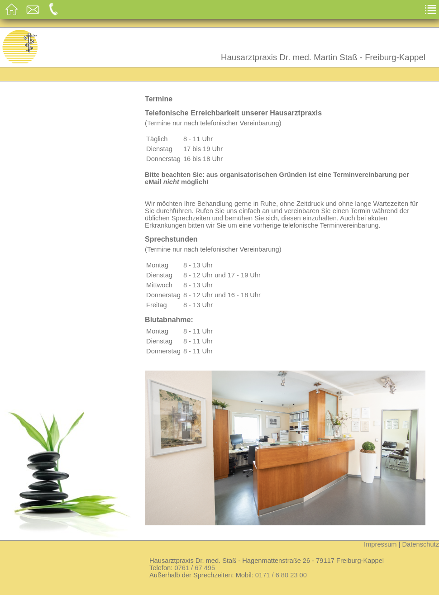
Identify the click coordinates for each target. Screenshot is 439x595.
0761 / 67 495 (194, 567)
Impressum (380, 544)
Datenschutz (420, 544)
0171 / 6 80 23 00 (281, 575)
